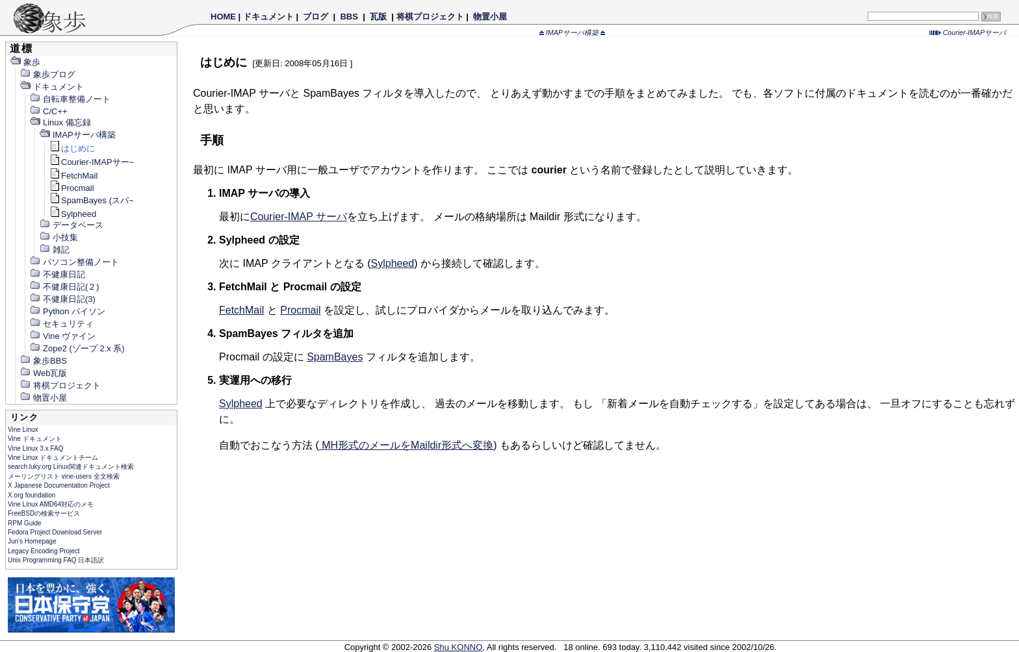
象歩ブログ (47, 74)
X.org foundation (31, 495)
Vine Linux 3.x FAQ (35, 448)
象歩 (25, 62)
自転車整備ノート (69, 99)
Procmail (71, 188)
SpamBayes (335, 356)
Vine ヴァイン (62, 336)
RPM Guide (25, 523)
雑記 (54, 250)
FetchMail (73, 176)
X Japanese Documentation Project (59, 485)
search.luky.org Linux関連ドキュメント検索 (71, 466)
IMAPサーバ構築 (572, 32)
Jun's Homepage (32, 541)
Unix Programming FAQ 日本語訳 (56, 560)
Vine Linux (23, 429)
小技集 (58, 237)
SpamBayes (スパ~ (91, 200)
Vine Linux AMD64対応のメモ (51, 504)
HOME (223, 16)
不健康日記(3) (62, 299)
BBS (349, 16)
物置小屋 (490, 16)
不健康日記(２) (64, 287)
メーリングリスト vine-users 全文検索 (64, 476)
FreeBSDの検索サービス (44, 513)
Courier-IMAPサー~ (91, 162)
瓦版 (378, 16)
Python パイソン (67, 311)
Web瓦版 (43, 373)
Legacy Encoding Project (44, 551)
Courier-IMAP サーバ (298, 216)
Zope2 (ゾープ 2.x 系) (77, 348)
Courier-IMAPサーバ (967, 32)
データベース (71, 225)
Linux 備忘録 (60, 122)
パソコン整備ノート (74, 262)
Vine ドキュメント (35, 438)
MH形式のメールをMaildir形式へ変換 (406, 445)
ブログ (316, 16)
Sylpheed (72, 214)
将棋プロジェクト (430, 16)
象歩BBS (43, 361)
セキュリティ (61, 324)
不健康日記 (57, 274)
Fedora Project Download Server (55, 532)
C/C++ (48, 111)
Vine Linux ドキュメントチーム (53, 457)
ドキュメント (268, 16)
